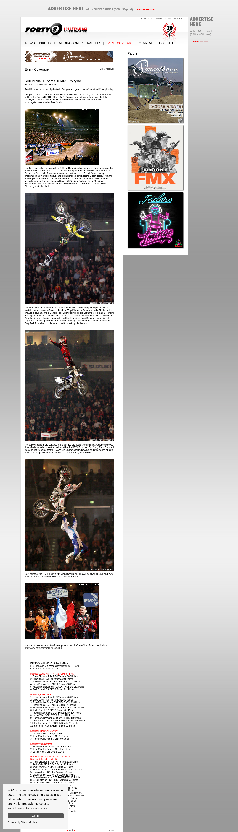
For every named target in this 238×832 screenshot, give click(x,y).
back (70, 830)
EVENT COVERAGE (120, 43)
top (111, 830)
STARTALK (147, 43)
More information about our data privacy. (28, 808)
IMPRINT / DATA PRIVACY (169, 18)
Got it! (36, 815)
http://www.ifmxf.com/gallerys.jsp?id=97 (44, 648)
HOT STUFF (168, 43)
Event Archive (106, 69)
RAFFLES (94, 43)
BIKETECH (47, 43)
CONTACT (146, 18)
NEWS (30, 43)
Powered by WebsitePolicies (23, 822)
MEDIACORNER (71, 43)
